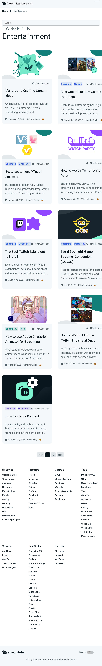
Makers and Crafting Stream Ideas (25, 93)
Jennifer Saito (33, 119)
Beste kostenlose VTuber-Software (23, 174)
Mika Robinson (88, 199)
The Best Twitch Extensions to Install (25, 254)
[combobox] (51, 23)
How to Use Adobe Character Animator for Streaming (26, 339)
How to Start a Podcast (22, 416)
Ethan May (32, 440)
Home (5, 11)
